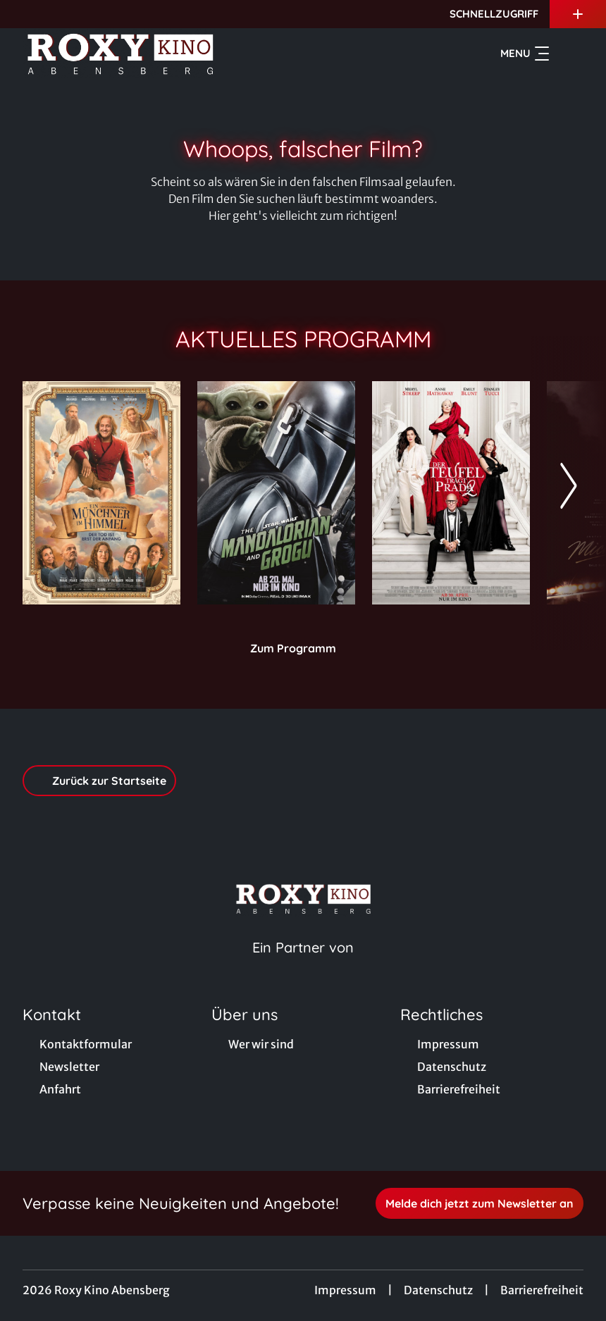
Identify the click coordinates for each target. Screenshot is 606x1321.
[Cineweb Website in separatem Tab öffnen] (303, 965)
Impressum (345, 1290)
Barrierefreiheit (541, 1290)
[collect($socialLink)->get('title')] (25, 14)
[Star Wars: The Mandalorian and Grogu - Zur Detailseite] (276, 492)
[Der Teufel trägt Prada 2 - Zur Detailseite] (451, 492)
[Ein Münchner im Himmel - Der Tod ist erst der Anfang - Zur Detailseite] (101, 492)
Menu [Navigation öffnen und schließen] (524, 53)
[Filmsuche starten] (569, 53)
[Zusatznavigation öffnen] (578, 14)
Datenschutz (438, 1290)
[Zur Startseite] (121, 53)
